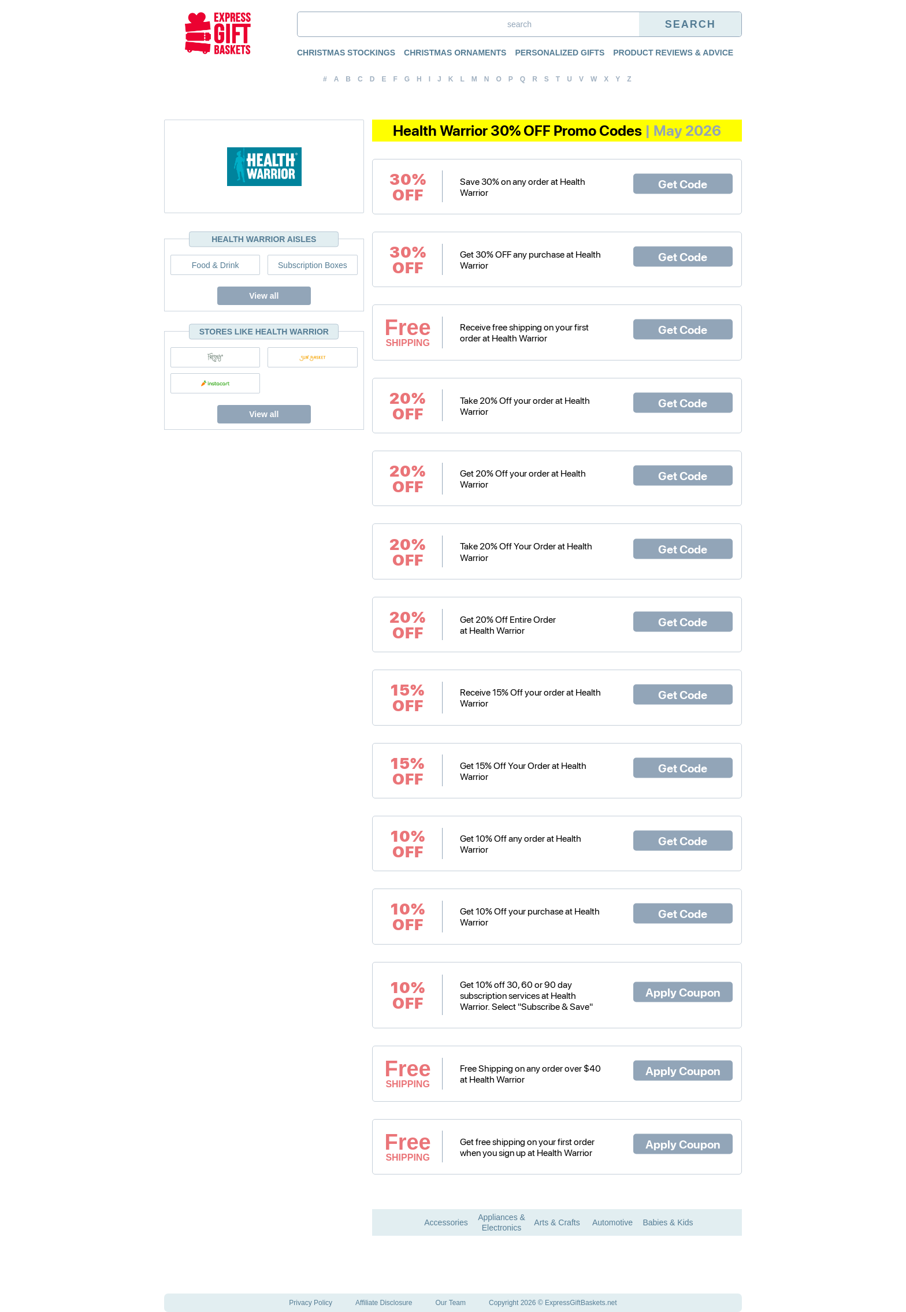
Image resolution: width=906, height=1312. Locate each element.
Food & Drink (215, 265)
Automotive (612, 1222)
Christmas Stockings (346, 52)
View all (264, 295)
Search (690, 24)
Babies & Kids (668, 1222)
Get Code (682, 183)
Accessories (445, 1222)
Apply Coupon (683, 991)
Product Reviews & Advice (673, 52)
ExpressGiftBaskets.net (581, 1303)
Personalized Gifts (559, 52)
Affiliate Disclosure (383, 1303)
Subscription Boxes (312, 265)
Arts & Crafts (557, 1222)
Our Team (451, 1303)
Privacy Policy (310, 1303)
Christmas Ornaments (455, 52)
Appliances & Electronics (501, 1222)
